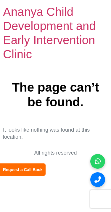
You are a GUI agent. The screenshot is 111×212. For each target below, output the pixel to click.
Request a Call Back (23, 169)
